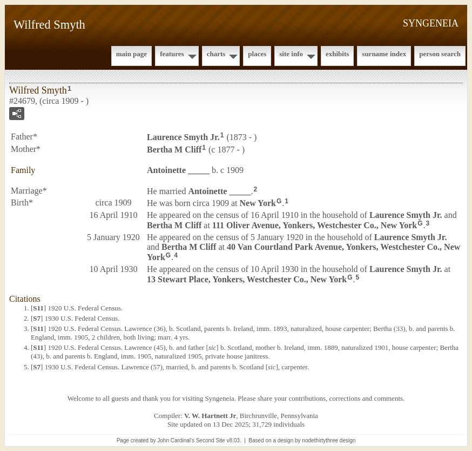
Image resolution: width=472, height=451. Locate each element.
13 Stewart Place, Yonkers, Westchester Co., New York (247, 279)
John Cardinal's (175, 440)
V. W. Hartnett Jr (210, 416)
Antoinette (178, 170)
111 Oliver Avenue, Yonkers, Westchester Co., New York (314, 225)
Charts (216, 54)
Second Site (210, 440)
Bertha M (174, 149)
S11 (38, 308)
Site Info (291, 54)
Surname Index (384, 54)
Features (172, 54)
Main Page (131, 54)
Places (257, 54)
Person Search (440, 54)
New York (258, 203)
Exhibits (337, 54)
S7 (37, 318)
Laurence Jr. (183, 137)
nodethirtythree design (328, 440)
